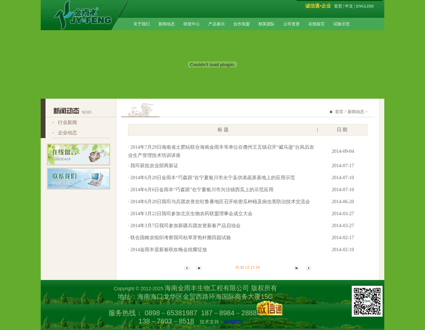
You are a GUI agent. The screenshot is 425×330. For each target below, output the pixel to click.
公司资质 (291, 24)
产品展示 (216, 24)
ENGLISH (365, 6)
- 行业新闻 (64, 122)
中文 (349, 6)
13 (252, 267)
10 (237, 267)
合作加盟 (241, 24)
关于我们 (141, 24)
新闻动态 (166, 24)
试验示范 (341, 24)
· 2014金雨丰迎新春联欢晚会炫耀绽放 (167, 249)
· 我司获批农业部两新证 (153, 165)
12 (247, 267)
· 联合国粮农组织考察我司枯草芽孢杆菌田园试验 (179, 237)
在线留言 (316, 24)
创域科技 (233, 322)
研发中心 (191, 24)
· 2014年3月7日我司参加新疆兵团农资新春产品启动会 (184, 225)
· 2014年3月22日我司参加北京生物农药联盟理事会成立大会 (190, 213)
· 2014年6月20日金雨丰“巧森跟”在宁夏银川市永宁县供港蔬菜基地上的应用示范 (211, 177)
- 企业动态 (64, 132)
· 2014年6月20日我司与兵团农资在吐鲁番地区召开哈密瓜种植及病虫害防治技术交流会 (219, 201)
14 (257, 267)
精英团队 (266, 24)
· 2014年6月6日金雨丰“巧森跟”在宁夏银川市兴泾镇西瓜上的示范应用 (200, 189)
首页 (338, 6)
